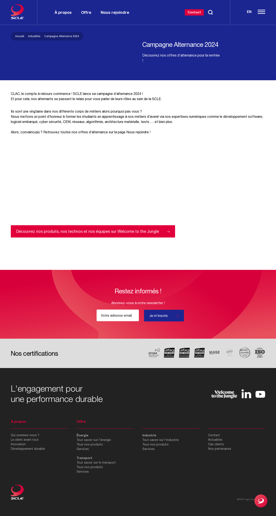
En (249, 11)
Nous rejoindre (137, 132)
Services (83, 449)
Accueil (19, 36)
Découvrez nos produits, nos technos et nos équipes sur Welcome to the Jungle (87, 231)
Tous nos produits (90, 444)
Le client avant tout (25, 439)
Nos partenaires (219, 448)
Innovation (18, 444)
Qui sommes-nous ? (25, 435)
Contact (194, 12)
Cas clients (216, 444)
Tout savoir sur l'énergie (94, 440)
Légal (247, 499)
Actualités (34, 36)
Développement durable (28, 448)
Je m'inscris (158, 316)
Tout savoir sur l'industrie (160, 440)
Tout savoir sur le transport (96, 462)
